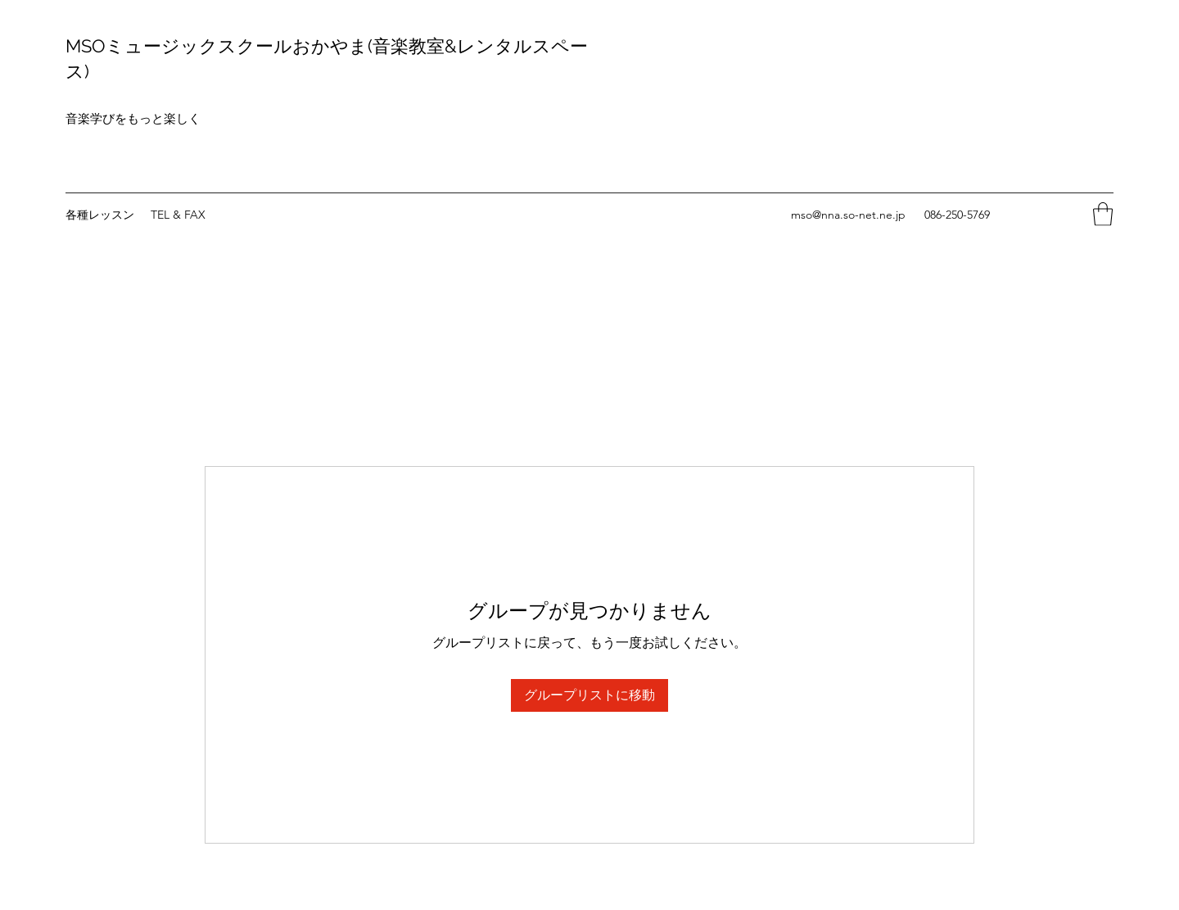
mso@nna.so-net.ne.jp (848, 214)
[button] (1103, 214)
